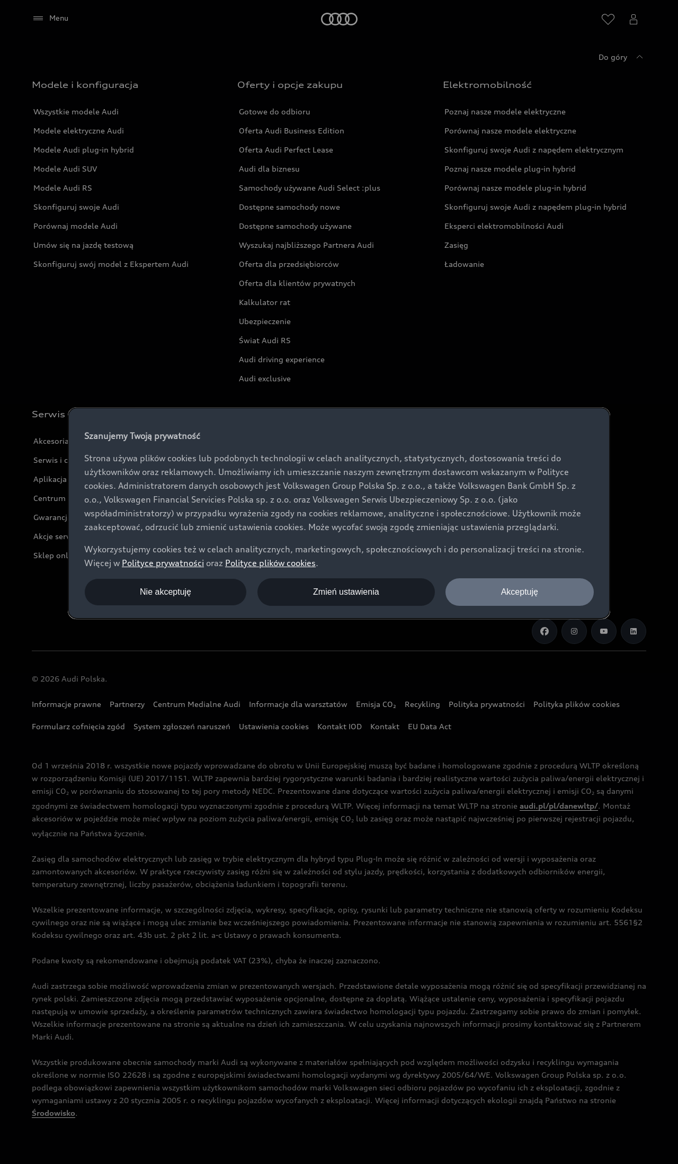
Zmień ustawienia (346, 591)
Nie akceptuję (165, 591)
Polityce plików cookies (270, 563)
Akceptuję (519, 591)
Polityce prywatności (163, 563)
